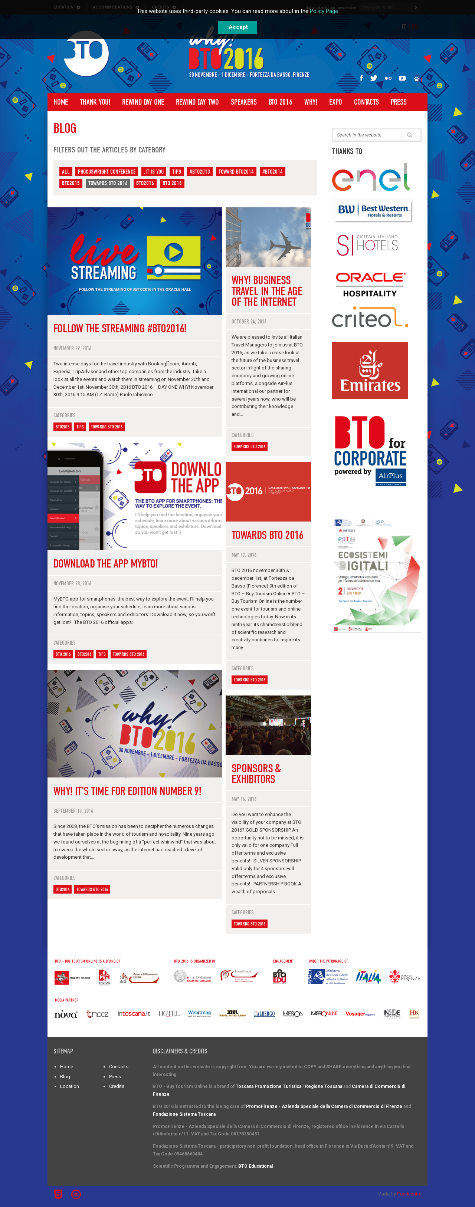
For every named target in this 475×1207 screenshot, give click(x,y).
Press (399, 102)
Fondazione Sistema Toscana (184, 1114)
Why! (310, 102)
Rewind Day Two (197, 102)
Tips (176, 171)
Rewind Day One (143, 102)
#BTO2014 (272, 171)
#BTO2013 (200, 171)
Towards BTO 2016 (108, 183)
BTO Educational (255, 1166)
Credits (116, 1086)
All (66, 171)
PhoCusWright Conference (106, 171)
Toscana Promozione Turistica (268, 1086)
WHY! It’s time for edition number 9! (127, 791)
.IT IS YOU (154, 171)
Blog (65, 1076)
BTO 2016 (280, 102)
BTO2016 (145, 183)
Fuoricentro (409, 1194)
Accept (238, 27)
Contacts (366, 102)
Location (69, 1086)
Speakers (243, 102)
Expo (335, 102)
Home (60, 102)
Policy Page (324, 11)
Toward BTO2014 (236, 171)
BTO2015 (71, 183)
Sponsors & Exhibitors (256, 774)
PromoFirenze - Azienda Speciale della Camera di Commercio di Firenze (324, 1106)
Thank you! (95, 102)
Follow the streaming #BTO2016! (120, 328)
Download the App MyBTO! (105, 563)
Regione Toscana (323, 1086)
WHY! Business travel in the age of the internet (267, 291)
